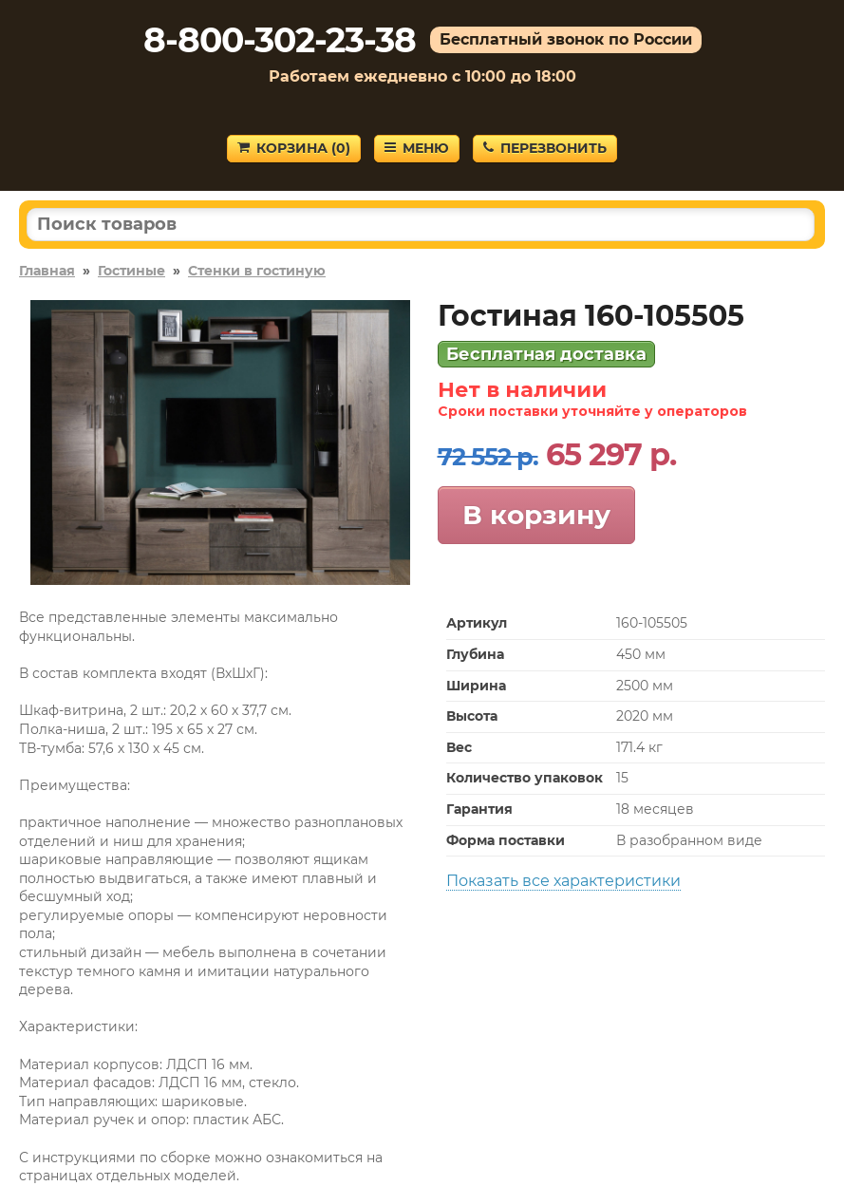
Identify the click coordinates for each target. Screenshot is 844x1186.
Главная (47, 270)
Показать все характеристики (563, 881)
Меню (416, 148)
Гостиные (131, 270)
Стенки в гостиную (257, 270)
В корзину (536, 515)
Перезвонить (545, 148)
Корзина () (293, 148)
